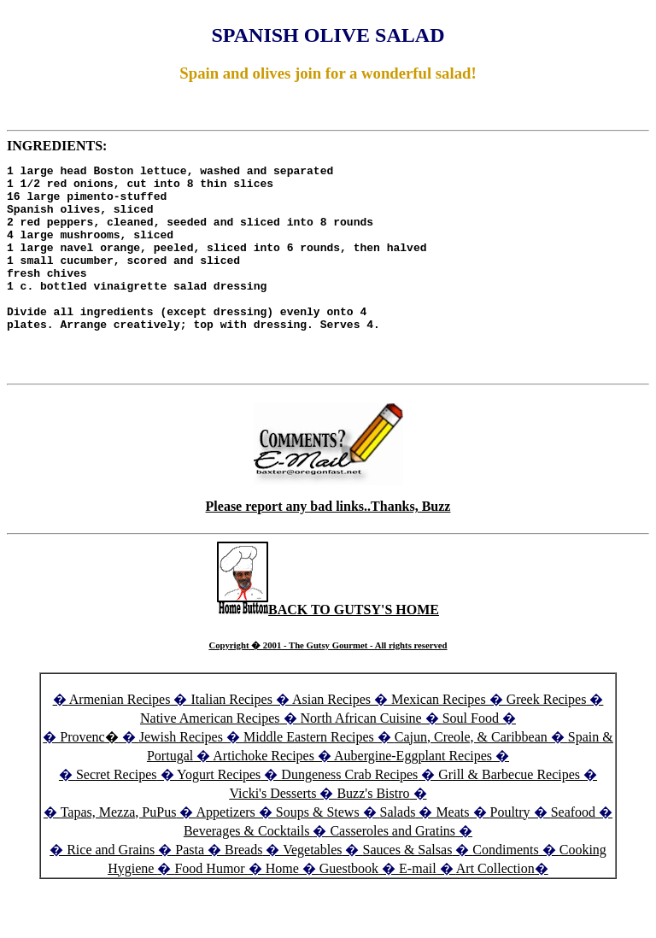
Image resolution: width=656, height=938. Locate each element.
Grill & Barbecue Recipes (510, 815)
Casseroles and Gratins (392, 872)
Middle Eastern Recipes (310, 778)
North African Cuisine (361, 759)
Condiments (505, 890)
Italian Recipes (233, 740)
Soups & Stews (318, 853)
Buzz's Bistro (373, 834)
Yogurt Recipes (219, 815)
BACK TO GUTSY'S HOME (328, 650)
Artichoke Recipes (263, 796)
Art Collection (495, 909)
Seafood (573, 853)
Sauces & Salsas (407, 890)
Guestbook (348, 909)
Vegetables (312, 890)
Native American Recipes (210, 759)
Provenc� (89, 778)
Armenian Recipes (120, 740)
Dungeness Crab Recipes (349, 815)
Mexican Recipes (440, 740)
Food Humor (211, 909)
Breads (243, 890)
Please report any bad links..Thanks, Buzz (328, 547)
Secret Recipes (116, 815)
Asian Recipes (331, 740)
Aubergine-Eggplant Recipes (413, 796)
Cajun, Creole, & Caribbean (471, 778)
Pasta (189, 890)
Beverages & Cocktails (248, 872)
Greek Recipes (547, 740)
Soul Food (470, 759)
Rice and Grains (111, 890)
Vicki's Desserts (274, 834)
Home (282, 909)
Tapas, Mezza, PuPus (119, 853)
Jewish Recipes (182, 778)
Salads (398, 853)
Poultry (510, 853)
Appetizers (227, 853)
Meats (452, 853)
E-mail (417, 909)
